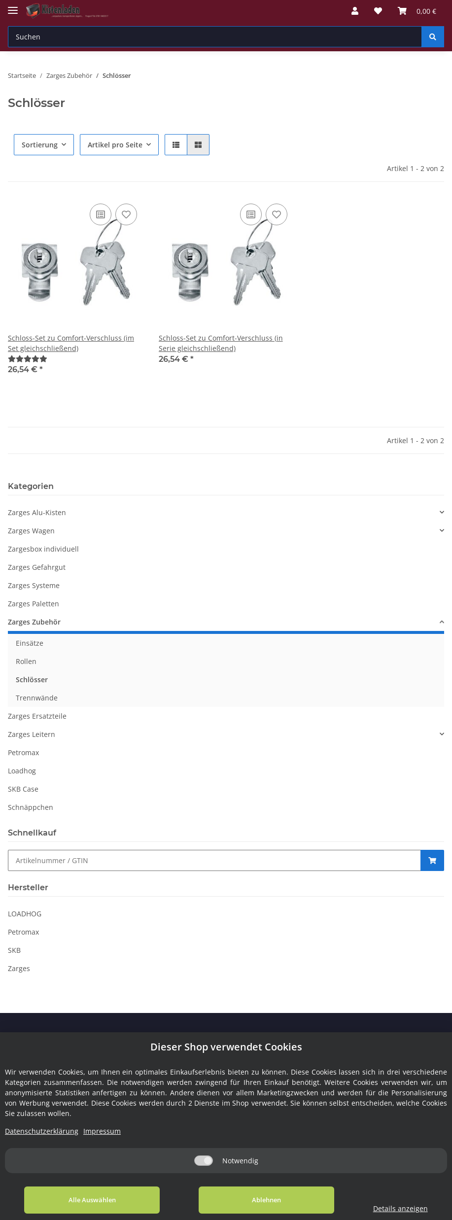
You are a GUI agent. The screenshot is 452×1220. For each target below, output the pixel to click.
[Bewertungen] (27, 358)
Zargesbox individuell (43, 549)
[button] (355, 11)
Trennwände (37, 697)
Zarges (19, 968)
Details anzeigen (388, 1208)
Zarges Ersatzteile (37, 716)
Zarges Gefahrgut (37, 567)
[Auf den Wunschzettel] (126, 214)
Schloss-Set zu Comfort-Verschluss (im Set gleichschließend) (71, 343)
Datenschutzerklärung (41, 1131)
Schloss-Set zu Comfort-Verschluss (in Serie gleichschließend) (221, 343)
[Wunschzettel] (378, 11)
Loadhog (22, 770)
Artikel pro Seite (115, 144)
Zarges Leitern (31, 734)
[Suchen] (215, 36)
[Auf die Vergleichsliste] (100, 214)
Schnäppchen (30, 807)
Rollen (26, 661)
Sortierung (40, 144)
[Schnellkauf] (214, 860)
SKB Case (23, 789)
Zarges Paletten (33, 603)
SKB (14, 950)
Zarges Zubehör (34, 622)
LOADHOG (24, 913)
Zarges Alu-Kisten (37, 512)
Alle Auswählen (85, 1199)
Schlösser (32, 679)
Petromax (23, 752)
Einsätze (29, 643)
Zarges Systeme (34, 585)
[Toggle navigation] (13, 6)
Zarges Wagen (31, 530)
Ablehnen (247, 1199)
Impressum (102, 1131)
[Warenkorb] (417, 11)
